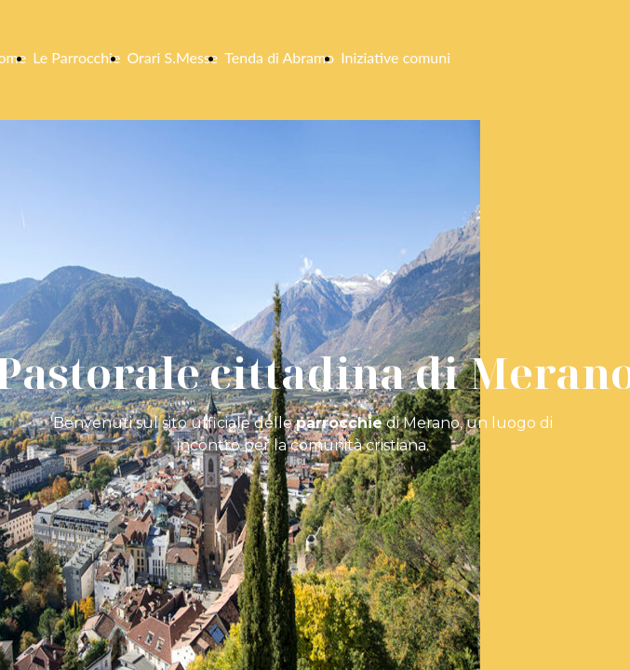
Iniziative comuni (395, 57)
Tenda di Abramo (279, 57)
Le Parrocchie (76, 57)
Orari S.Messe (172, 57)
